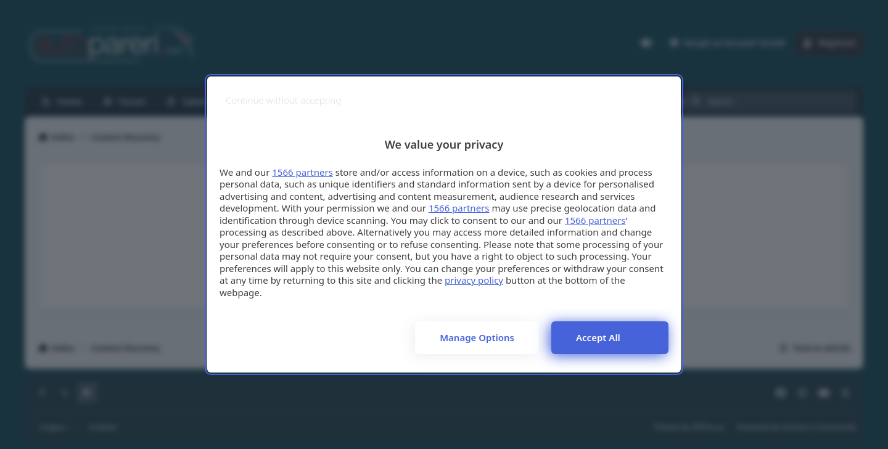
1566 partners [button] (302, 172)
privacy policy (474, 280)
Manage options (477, 337)
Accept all (598, 337)
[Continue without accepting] (283, 100)
